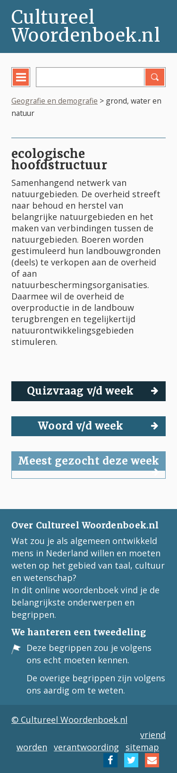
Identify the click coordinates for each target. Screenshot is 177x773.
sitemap (142, 747)
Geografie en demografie (54, 101)
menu (27, 84)
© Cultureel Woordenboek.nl (69, 719)
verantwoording (86, 747)
